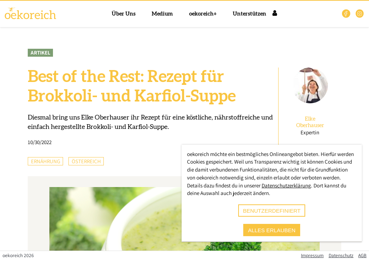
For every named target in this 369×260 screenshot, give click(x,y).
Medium (162, 14)
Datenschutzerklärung (286, 185)
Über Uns (123, 14)
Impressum (312, 255)
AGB (362, 255)
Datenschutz (341, 255)
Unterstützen (249, 14)
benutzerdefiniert (272, 211)
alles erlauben (271, 230)
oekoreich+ (203, 14)
